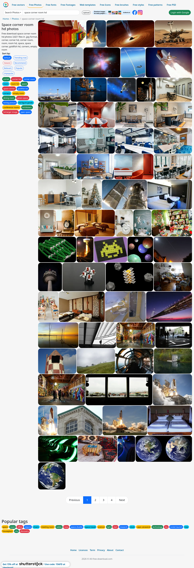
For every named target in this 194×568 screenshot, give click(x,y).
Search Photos (12, 12)
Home (6, 18)
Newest (7, 63)
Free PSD (171, 4)
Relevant (8, 68)
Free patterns (155, 4)
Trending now (20, 57)
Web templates (88, 4)
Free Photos (35, 4)
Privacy (101, 550)
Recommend (20, 63)
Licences (83, 550)
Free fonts (51, 4)
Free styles (138, 4)
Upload (86, 12)
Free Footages (68, 4)
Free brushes (122, 4)
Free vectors (18, 4)
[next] (122, 500)
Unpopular (8, 73)
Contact (120, 550)
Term (92, 550)
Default (7, 57)
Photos (15, 18)
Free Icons (105, 4)
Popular (19, 68)
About (110, 550)
